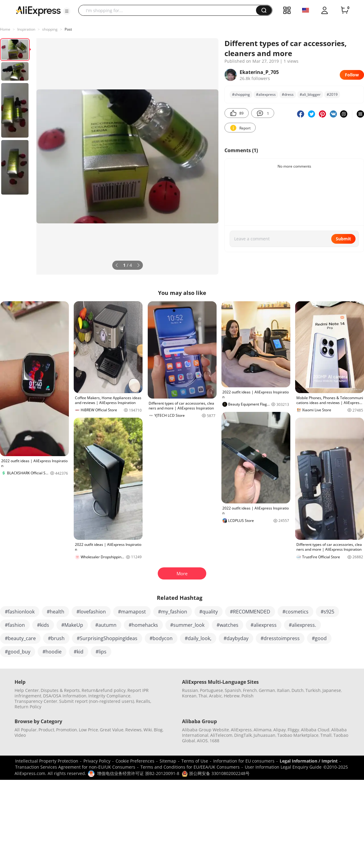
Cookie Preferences (135, 761)
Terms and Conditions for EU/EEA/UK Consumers (190, 767)
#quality (208, 611)
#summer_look (187, 625)
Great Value (111, 730)
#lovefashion (91, 611)
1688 (214, 740)
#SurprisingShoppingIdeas (107, 638)
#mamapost (132, 611)
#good (319, 638)
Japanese (331, 690)
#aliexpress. (302, 625)
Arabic (215, 696)
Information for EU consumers (244, 761)
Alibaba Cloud (315, 730)
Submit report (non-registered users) (96, 701)
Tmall (326, 735)
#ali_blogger (310, 94)
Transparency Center (36, 701)
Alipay (279, 730)
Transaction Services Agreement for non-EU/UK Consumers (75, 767)
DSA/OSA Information (64, 696)
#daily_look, (198, 638)
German (267, 690)
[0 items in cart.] (344, 10)
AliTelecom (221, 735)
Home (5, 29)
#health (55, 611)
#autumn (105, 625)
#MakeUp (72, 625)
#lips (101, 651)
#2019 (332, 94)
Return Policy (28, 707)
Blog (158, 730)
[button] (66, 11)
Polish (247, 696)
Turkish (313, 690)
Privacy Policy (96, 761)
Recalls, (143, 701)
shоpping (50, 29)
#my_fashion (172, 611)
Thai (202, 696)
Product (46, 730)
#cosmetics (295, 611)
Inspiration (26, 29)
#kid (78, 651)
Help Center (27, 690)
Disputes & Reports (60, 690)
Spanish (233, 690)
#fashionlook (20, 611)
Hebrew (232, 696)
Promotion (66, 730)
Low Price (88, 730)
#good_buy (17, 651)
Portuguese (211, 690)
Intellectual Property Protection (46, 761)
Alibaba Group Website (205, 730)
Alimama (262, 730)
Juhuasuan (264, 735)
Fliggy (293, 730)
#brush (56, 638)
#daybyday (236, 638)
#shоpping (241, 94)
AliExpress (241, 730)
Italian (283, 690)
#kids (43, 625)
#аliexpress (266, 94)
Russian (190, 690)
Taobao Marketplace (297, 735)
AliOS (202, 740)
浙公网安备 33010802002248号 (216, 773)
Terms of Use (194, 761)
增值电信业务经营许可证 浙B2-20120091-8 (138, 773)
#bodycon (161, 638)
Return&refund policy (104, 690)
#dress (288, 94)
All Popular (26, 730)
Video (20, 735)
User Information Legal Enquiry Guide (283, 767)
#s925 (327, 611)
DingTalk (243, 735)
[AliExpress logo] (38, 11)
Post (68, 29)
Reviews (133, 730)
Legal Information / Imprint (309, 761)
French (250, 690)
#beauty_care (20, 638)
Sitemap (168, 761)
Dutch (298, 690)
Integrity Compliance (109, 696)
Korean (189, 696)
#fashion (15, 625)
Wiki (147, 730)
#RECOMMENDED (250, 611)
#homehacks (143, 625)
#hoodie (52, 651)
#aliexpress (264, 625)
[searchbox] (169, 10)
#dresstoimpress (280, 638)
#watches (227, 625)
